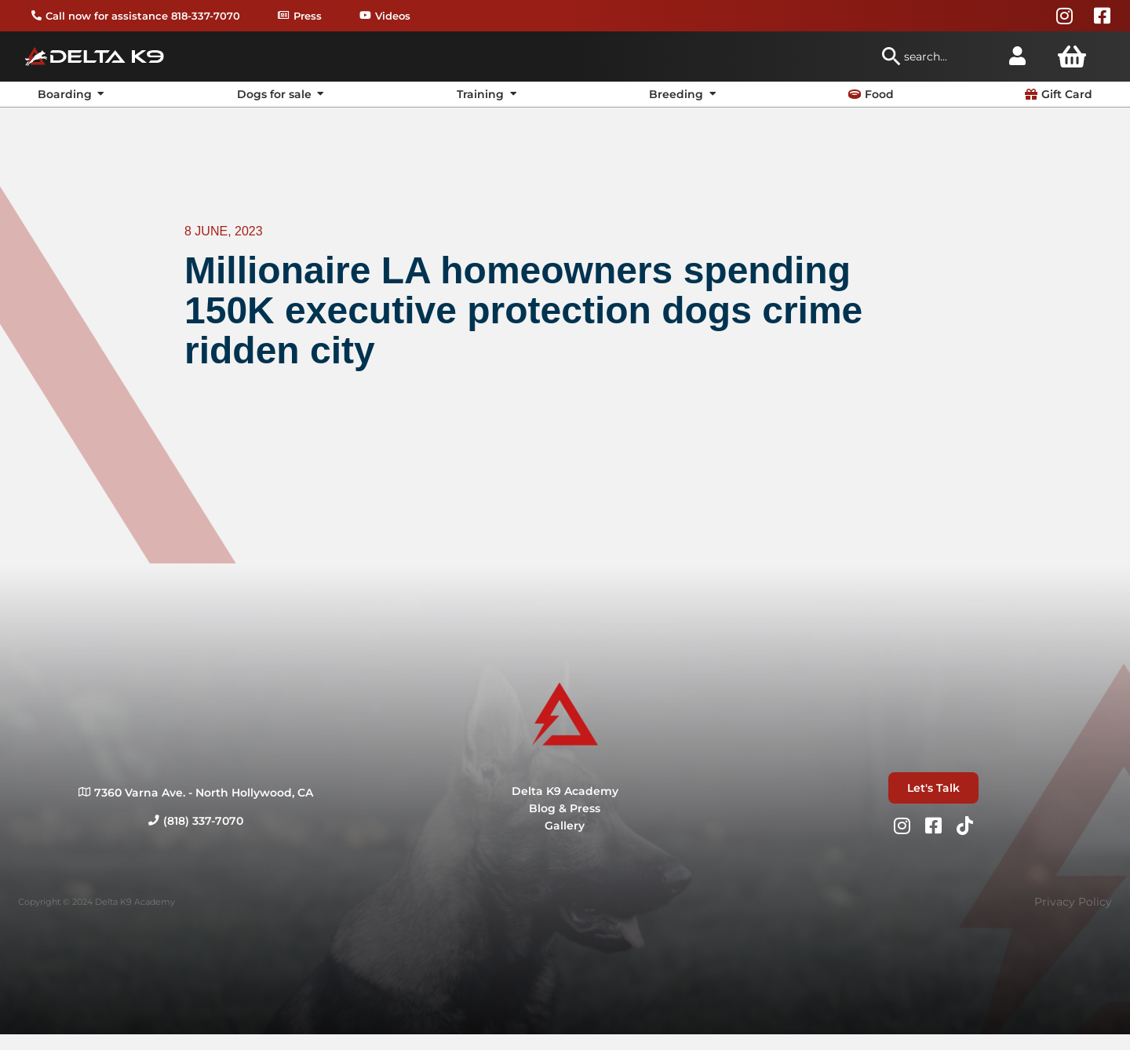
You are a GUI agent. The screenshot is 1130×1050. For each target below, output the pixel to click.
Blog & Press (564, 808)
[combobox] (937, 56)
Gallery (565, 825)
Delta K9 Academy (565, 791)
